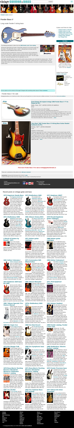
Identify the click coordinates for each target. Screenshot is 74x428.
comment (45, 90)
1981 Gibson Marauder (33, 282)
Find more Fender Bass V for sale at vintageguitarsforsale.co (37, 167)
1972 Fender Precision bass (57, 368)
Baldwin (4, 413)
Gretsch (21, 415)
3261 (51, 360)
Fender (4, 419)
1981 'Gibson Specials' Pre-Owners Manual (13, 304)
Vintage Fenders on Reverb (64, 29)
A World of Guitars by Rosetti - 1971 (11, 239)
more (55, 117)
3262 (61, 360)
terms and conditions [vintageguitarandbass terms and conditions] (27, 425)
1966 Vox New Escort (32, 325)
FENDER (3, 14)
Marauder (37, 284)
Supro (55, 417)
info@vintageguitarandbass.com (12, 183)
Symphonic (36, 349)
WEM (55, 420)
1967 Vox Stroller (9, 390)
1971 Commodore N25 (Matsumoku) (33, 261)
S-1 (19, 321)
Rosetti (65, 221)
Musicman (39, 419)
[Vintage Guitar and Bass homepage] (16, 1)
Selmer (21, 263)
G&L (3, 422)
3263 (48, 361)
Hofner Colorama (14, 261)
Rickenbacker (40, 423)
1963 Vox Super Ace (10, 325)
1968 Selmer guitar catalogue (53, 239)
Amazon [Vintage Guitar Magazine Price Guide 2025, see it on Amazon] (69, 67)
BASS (7, 14)
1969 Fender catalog (28, 45)
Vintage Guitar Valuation (64, 35)
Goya (21, 413)
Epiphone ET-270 (57, 199)
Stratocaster (42, 231)
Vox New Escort (37, 326)
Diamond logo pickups (12, 277)
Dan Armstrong (6, 415)
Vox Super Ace (15, 326)
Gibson (21, 412)
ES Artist (59, 394)
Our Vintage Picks (62, 37)
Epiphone (4, 417)
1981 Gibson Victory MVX (34, 217)
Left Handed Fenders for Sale (65, 34)
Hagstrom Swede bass (17, 197)
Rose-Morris (19, 220)
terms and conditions (61, 96)
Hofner (21, 422)
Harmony (22, 419)
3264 (64, 355)
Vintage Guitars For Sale (44, 184)
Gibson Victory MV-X (39, 218)
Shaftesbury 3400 (36, 198)
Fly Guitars (41, 183)
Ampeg (4, 412)
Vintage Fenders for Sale (64, 31)
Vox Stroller (15, 391)
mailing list (6, 184)
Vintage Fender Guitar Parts (65, 32)
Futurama (4, 420)
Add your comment (26, 172)
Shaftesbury (13, 218)
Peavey (38, 422)
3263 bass (36, 313)
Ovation (39, 420)
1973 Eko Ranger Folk (11, 346)
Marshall (39, 416)
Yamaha (56, 422)
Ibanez (38, 412)
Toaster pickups (53, 277)
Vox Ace (17, 336)
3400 (19, 224)
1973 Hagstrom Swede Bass (13, 195)
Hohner (21, 423)
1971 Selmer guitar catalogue (32, 239)
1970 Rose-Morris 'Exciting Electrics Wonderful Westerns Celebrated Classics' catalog (13, 370)
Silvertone (56, 416)
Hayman (22, 420)
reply (26, 175)
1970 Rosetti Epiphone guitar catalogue (55, 217)
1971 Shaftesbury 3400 (11, 217)
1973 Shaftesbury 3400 (33, 195)
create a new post (61, 74)
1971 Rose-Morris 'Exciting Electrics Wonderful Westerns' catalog (35, 369)
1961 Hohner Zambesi (55, 303)
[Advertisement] (28, 77)
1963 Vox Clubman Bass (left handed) (34, 390)
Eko (3, 416)
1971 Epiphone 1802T (54, 195)
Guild (21, 416)
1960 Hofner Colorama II (55, 260)
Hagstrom (22, 417)
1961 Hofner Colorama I (11, 260)
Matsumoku (41, 201)
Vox (55, 419)
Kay (38, 415)
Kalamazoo (39, 413)
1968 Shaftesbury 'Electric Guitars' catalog (56, 347)
